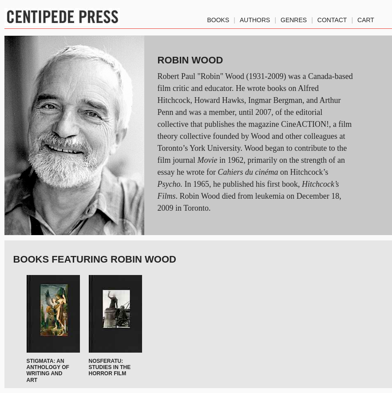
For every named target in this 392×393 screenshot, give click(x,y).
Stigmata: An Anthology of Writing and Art (48, 370)
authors (255, 18)
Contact (332, 18)
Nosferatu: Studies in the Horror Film (110, 367)
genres (294, 18)
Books (218, 18)
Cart (365, 18)
